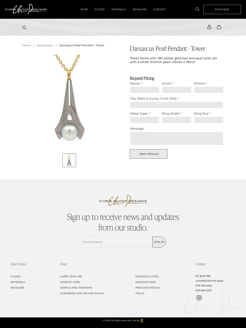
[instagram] (199, 298)
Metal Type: (139, 113)
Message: (137, 129)
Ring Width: (171, 113)
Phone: (199, 83)
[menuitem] (84, 9)
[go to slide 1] (69, 160)
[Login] (209, 27)
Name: (135, 83)
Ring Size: (201, 113)
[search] (197, 9)
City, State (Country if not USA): (153, 98)
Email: (167, 83)
